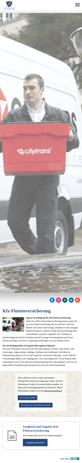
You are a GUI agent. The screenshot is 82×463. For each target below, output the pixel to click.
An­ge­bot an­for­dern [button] (35, 442)
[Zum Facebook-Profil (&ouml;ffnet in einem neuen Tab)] (52, 300)
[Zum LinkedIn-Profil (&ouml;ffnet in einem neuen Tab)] (71, 300)
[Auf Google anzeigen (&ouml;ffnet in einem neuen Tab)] (77, 300)
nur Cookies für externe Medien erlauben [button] (35, 405)
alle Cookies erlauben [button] (27, 398)
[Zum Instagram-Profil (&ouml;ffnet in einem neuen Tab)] (58, 300)
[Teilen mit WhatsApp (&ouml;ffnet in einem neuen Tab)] (75, 458)
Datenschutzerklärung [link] (53, 391)
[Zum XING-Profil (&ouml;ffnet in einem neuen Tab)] (64, 300)
